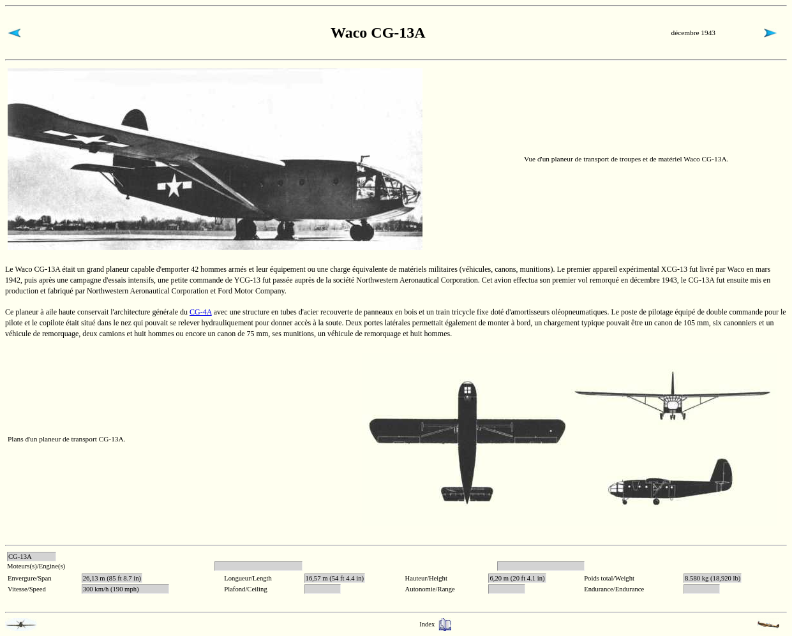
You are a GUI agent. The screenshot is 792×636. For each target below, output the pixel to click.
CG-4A (201, 311)
